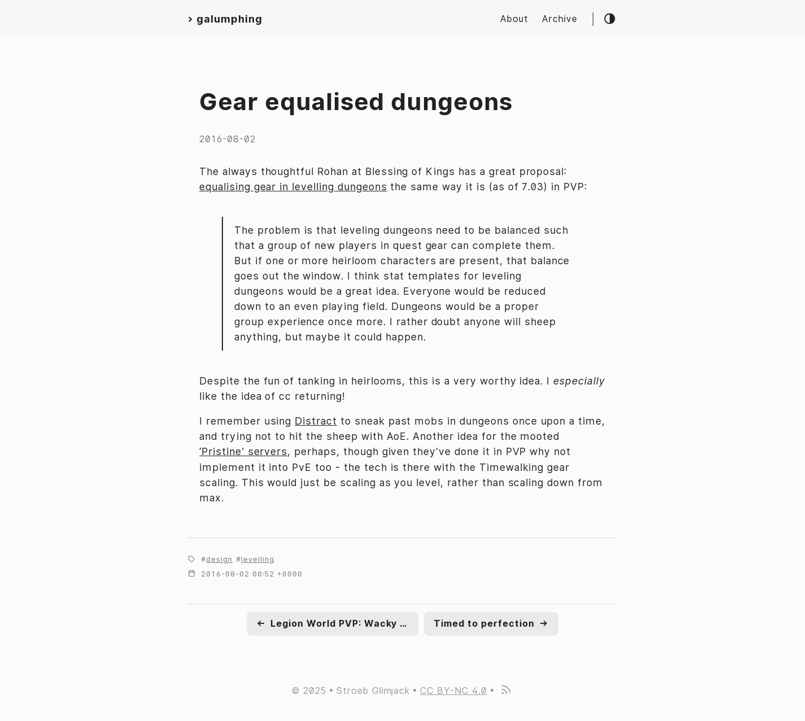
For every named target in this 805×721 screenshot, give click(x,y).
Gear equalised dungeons (356, 102)
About (514, 19)
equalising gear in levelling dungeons (293, 187)
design (219, 559)
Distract (316, 421)
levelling (257, 559)
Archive (560, 19)
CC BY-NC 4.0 (453, 690)
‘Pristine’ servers (243, 451)
